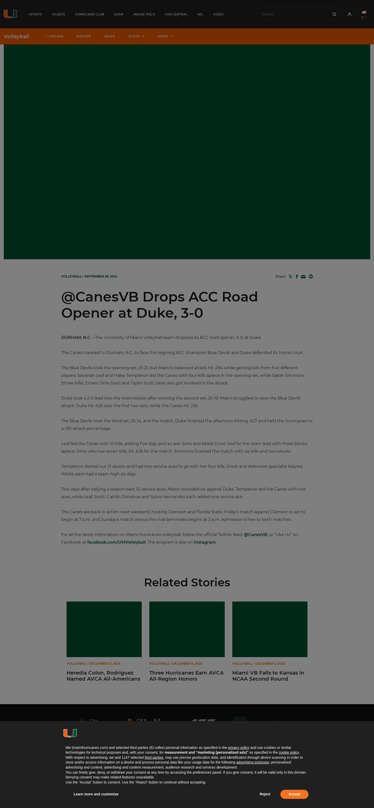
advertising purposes (252, 762)
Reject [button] (265, 794)
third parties (154, 757)
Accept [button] (294, 794)
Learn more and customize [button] (96, 794)
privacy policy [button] (238, 748)
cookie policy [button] (289, 752)
